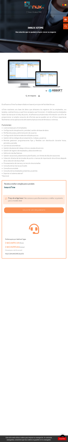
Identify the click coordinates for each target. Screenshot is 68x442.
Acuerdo (62, 439)
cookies (22, 437)
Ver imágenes (31, 96)
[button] (34, 210)
